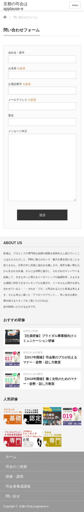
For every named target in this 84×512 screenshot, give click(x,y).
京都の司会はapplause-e (33, 506)
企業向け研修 (30, 331)
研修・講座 (15, 476)
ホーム (11, 457)
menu (75, 5)
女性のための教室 (33, 352)
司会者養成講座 (18, 486)
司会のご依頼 (16, 467)
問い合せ (13, 496)
